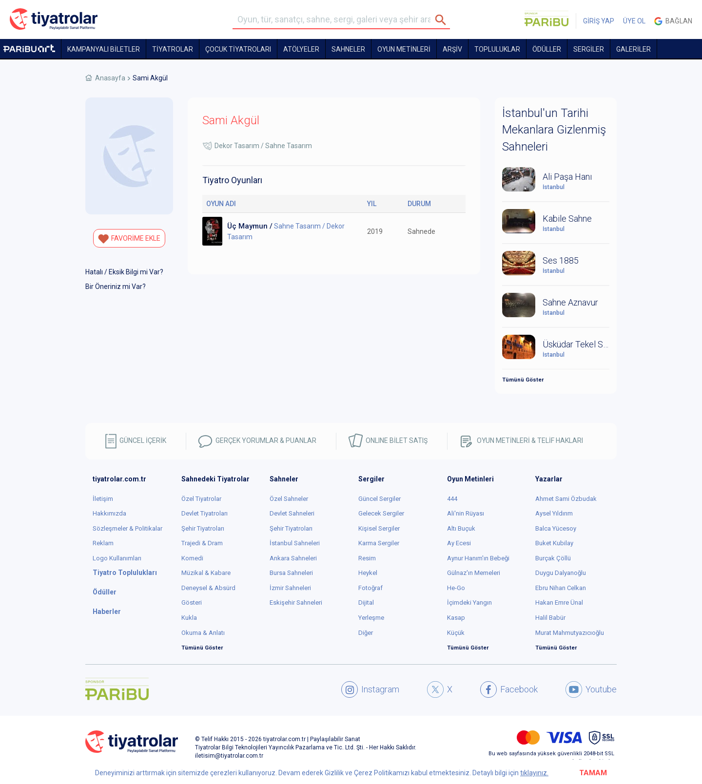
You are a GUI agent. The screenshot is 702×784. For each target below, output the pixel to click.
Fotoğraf (370, 588)
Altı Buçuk (461, 528)
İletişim (103, 498)
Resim (367, 558)
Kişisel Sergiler (379, 528)
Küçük (456, 632)
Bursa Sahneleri (291, 572)
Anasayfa (110, 78)
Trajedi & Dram (202, 543)
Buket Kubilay (554, 543)
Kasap (456, 617)
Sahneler (348, 49)
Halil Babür (550, 617)
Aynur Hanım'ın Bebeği (478, 558)
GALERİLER (633, 49)
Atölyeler (301, 49)
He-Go (456, 588)
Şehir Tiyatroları (202, 528)
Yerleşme (371, 617)
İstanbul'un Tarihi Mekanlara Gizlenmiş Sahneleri (554, 129)
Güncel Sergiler (379, 498)
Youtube (591, 689)
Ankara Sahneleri (293, 558)
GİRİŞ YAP (598, 21)
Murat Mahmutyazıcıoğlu (569, 632)
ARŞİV (452, 49)
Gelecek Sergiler (381, 513)
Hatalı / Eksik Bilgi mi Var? (124, 272)
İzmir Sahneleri (290, 588)
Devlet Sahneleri (292, 513)
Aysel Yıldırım (554, 513)
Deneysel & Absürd (208, 588)
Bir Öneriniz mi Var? (115, 286)
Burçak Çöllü (553, 558)
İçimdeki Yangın (469, 602)
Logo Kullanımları (117, 558)
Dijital (366, 602)
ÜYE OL (634, 21)
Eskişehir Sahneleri (296, 602)
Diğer (365, 632)
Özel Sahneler (289, 498)
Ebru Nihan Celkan (560, 588)
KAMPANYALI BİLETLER (103, 49)
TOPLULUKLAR (497, 49)
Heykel (367, 572)
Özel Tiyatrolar (201, 498)
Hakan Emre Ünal (559, 602)
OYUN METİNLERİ (403, 49)
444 (452, 498)
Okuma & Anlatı (203, 632)
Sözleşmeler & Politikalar (127, 528)
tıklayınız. (534, 773)
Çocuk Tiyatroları (238, 49)
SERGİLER (588, 49)
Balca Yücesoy (555, 528)
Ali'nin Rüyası (465, 513)
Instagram (370, 689)
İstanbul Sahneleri (295, 543)
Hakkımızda (109, 513)
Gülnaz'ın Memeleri (473, 572)
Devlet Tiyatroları (204, 513)
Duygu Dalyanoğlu (560, 572)
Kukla (189, 617)
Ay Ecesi (459, 543)
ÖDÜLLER (546, 49)
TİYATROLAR (172, 49)
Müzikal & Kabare (206, 572)
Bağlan (673, 21)
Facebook (509, 689)
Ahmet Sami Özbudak (566, 498)
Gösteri (191, 602)
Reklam (103, 543)
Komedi (192, 558)
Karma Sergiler (378, 543)
